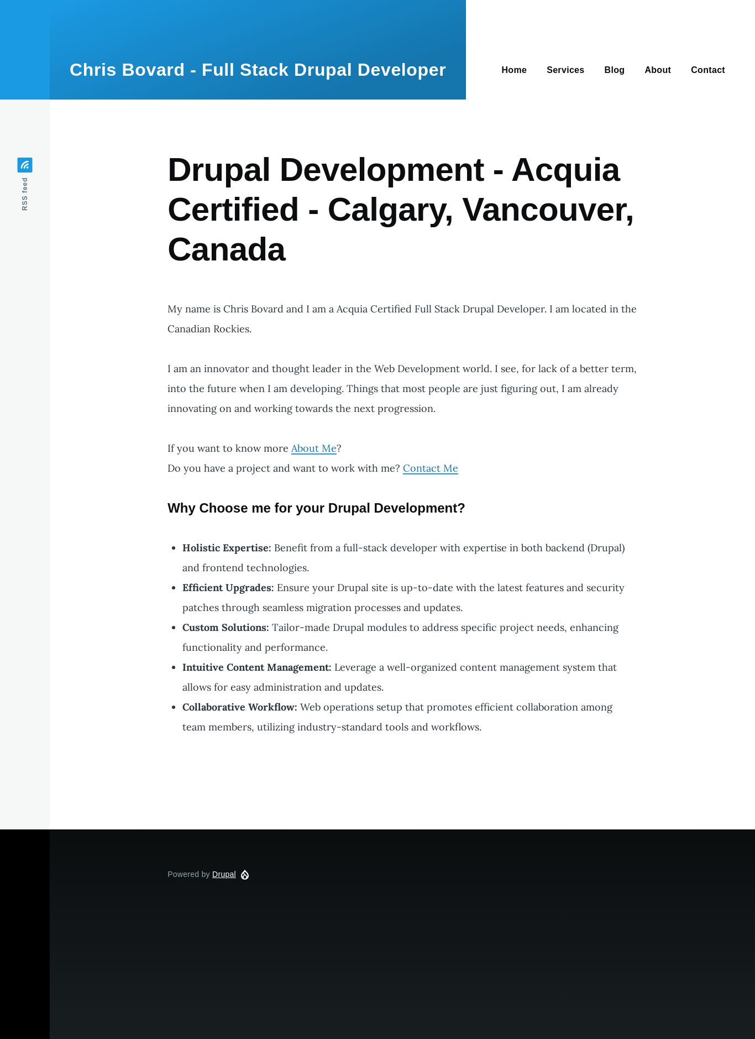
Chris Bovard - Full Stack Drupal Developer (258, 70)
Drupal (224, 874)
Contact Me (430, 468)
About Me (314, 448)
